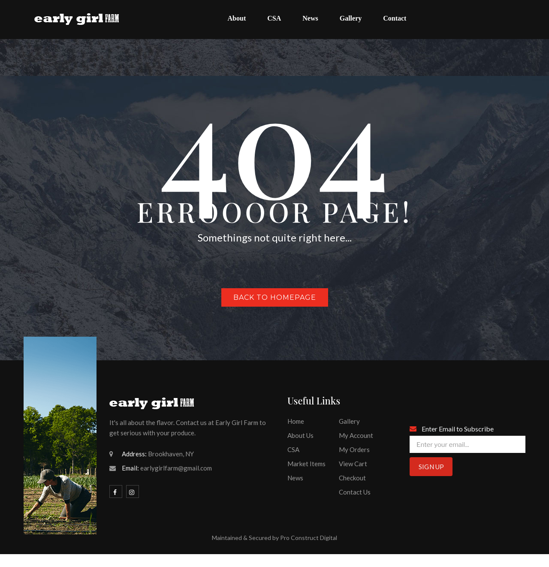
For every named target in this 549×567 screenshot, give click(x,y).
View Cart (353, 463)
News (295, 478)
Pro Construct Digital (308, 537)
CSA (293, 449)
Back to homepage (274, 297)
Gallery (349, 421)
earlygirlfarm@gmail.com (176, 468)
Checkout (352, 478)
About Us (300, 435)
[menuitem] (236, 19)
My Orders (354, 449)
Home (295, 421)
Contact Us (355, 492)
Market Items (306, 463)
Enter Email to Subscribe (458, 429)
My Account (356, 435)
